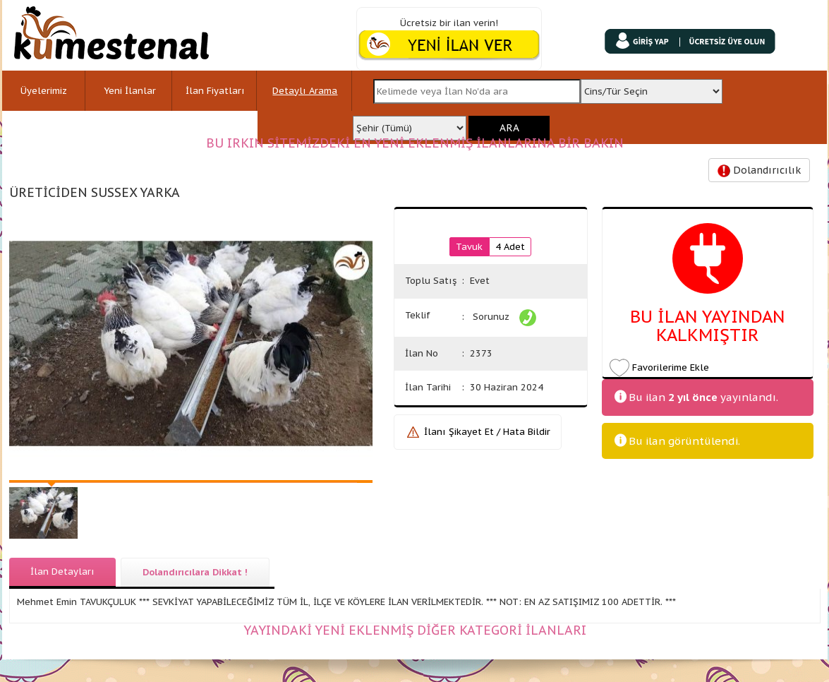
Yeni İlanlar (130, 91)
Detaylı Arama (304, 91)
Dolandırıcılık (759, 170)
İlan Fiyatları (215, 91)
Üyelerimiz (43, 91)
